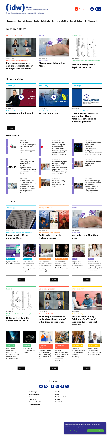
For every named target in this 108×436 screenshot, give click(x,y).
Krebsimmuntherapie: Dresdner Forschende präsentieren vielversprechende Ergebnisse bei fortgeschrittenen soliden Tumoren (93, 187)
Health (36, 21)
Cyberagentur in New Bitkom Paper (13, 263)
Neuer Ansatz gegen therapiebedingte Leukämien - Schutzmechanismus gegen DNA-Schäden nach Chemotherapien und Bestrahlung (60, 168)
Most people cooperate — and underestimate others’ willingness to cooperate (19, 65)
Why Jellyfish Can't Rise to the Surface (28, 350)
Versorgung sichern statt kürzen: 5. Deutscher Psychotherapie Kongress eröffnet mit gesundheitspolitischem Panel (28, 168)
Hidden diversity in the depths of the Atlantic (83, 66)
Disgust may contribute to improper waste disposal (77, 265)
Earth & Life (45, 21)
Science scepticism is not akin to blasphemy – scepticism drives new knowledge (62, 356)
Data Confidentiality (61, 397)
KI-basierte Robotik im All (19, 113)
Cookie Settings (59, 402)
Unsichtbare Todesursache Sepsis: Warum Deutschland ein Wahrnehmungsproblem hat (29, 148)
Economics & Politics (60, 21)
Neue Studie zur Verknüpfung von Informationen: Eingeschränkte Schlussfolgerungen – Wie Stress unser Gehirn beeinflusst (60, 149)
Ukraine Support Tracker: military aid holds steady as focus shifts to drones (45, 355)
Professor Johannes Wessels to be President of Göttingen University (78, 352)
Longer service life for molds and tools (17, 236)
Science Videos (92, 21)
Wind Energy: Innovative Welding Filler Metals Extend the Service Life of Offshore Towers (12, 353)
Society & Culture (25, 21)
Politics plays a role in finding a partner (50, 236)
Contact (57, 399)
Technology (11, 21)
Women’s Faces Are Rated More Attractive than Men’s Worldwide (61, 265)
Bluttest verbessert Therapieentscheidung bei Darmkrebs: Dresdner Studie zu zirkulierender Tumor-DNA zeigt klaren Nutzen (28, 187)
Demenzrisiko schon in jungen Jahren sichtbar (93, 164)
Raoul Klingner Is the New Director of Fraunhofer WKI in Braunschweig (94, 351)
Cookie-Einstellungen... (72, 431)
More (11, 128)
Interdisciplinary (76, 21)
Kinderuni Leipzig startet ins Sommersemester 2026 (58, 184)
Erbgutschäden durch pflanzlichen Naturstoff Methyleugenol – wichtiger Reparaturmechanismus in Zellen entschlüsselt (94, 149)
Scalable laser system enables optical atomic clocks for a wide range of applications (29, 267)
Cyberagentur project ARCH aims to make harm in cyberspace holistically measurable (45, 267)
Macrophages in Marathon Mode (52, 64)
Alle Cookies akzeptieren (95, 431)
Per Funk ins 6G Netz (49, 113)
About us (57, 392)
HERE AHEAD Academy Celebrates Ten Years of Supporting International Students (84, 320)
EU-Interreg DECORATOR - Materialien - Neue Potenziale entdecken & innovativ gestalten (85, 117)
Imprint (57, 394)
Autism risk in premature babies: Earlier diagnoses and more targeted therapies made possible (94, 267)
